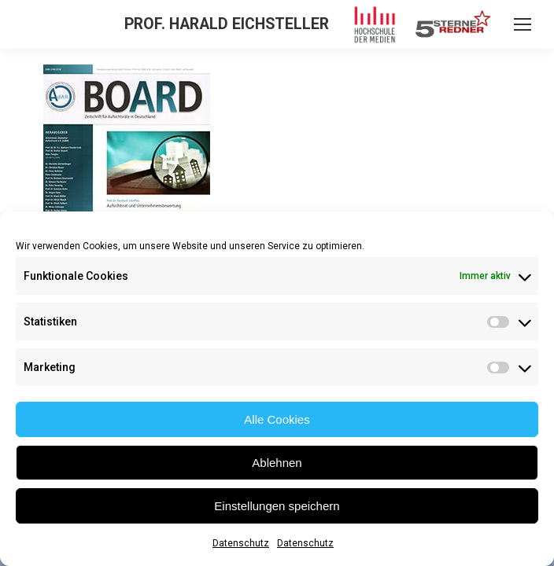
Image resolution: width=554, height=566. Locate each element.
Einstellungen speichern (276, 506)
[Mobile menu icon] (522, 24)
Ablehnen (276, 462)
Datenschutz (240, 543)
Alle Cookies (276, 419)
